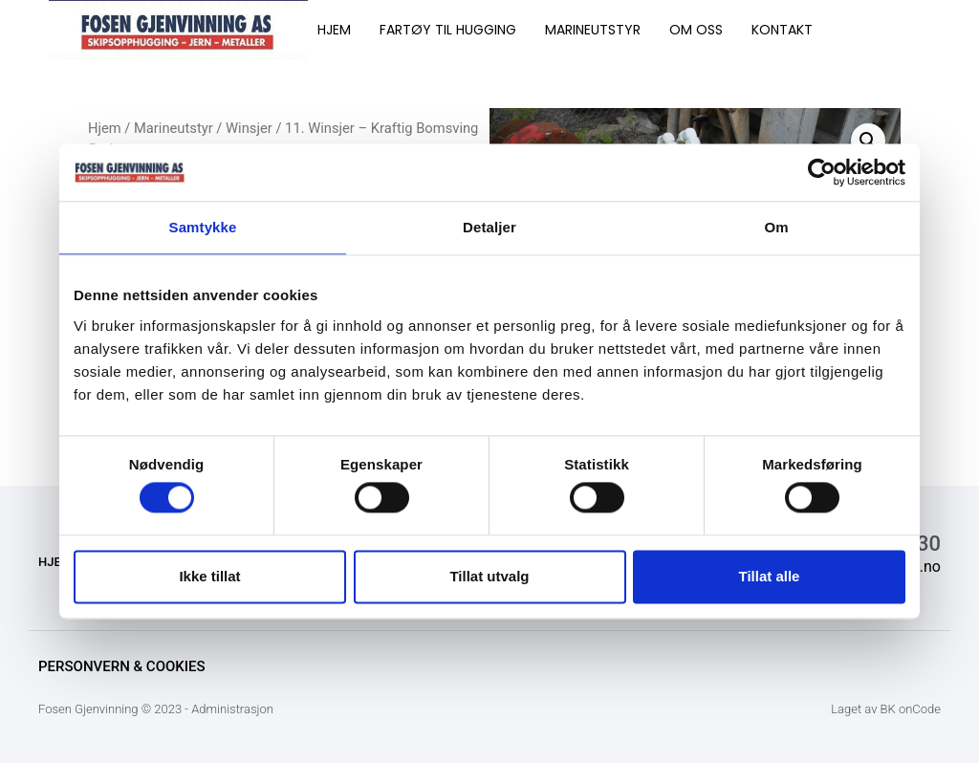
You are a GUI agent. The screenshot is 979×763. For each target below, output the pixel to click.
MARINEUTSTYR (593, 29)
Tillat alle (769, 576)
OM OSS (696, 29)
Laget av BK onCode (886, 709)
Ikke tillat (209, 576)
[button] (868, 140)
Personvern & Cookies (122, 666)
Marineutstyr (173, 128)
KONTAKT (782, 29)
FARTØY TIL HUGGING (448, 29)
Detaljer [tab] (489, 227)
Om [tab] (776, 227)
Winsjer (249, 128)
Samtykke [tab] (203, 227)
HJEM (334, 29)
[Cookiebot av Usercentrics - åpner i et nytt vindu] (821, 172)
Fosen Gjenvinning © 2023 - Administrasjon (155, 709)
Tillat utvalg (489, 576)
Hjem (104, 128)
